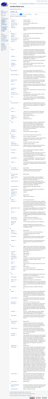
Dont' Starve (13, 92)
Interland (12, 162)
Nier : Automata (13, 233)
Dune (12, 96)
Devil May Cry (13, 88)
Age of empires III (14, 23)
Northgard (12, 240)
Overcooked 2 (13, 266)
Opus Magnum (13, 256)
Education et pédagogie (4, 20)
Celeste (12, 49)
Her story (12, 142)
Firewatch (12, 115)
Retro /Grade (13, 303)
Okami (12, 253)
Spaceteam (13, 335)
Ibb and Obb (13, 149)
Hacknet (12, 134)
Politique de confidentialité (13, 395)
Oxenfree (12, 269)
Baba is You (13, 33)
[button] (1, 18)
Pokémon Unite (13, 279)
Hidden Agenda (13, 143)
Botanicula (13, 41)
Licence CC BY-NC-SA (24, 393)
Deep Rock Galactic (14, 74)
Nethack (12, 230)
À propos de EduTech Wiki (22, 395)
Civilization (13, 56)
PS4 (11, 274)
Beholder (12, 36)
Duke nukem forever (14, 94)
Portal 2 (12, 281)
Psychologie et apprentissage (4, 24)
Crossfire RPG (13, 60)
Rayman (12, 291)
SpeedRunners (13, 345)
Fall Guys (12, 111)
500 (25, 14)
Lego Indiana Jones (14, 186)
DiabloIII (12, 89)
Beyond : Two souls (14, 38)
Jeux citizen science (14, 169)
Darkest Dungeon (14, 70)
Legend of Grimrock (14, 181)
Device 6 (12, 84)
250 (23, 14)
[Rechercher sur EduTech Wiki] (43, 3)
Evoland (12, 108)
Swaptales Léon (14, 381)
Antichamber (13, 27)
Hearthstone (13, 136)
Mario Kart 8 (13, 201)
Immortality (13, 152)
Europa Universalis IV (15, 102)
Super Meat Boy (14, 373)
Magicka (12, 199)
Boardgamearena (14, 39)
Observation (13, 251)
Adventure (13, 21)
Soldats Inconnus (14, 328)
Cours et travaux (5, 18)
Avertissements (29, 395)
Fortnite (12, 118)
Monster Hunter (13, 217)
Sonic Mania (13, 333)
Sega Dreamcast (14, 321)
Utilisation (14, 11)
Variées (3, 31)
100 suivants (29, 14)
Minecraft (12, 212)
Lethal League (13, 194)
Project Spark (13, 286)
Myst (12, 224)
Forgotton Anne (13, 117)
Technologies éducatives (4, 30)
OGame (12, 246)
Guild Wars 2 (13, 131)
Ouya (12, 263)
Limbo (12, 196)
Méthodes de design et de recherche (4, 22)
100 (21, 14)
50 (18, 14)
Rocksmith (13, 311)
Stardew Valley (13, 347)
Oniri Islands (13, 254)
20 (17, 14)
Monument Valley (14, 218)
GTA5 (12, 122)
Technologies (4, 28)
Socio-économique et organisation (4, 27)
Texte (20, 9)
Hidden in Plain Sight (14, 145)
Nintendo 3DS (13, 236)
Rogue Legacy (13, 315)
